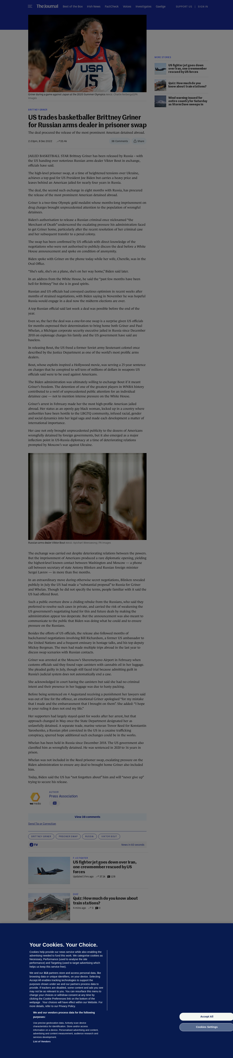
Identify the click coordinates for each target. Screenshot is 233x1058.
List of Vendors (42, 1041)
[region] (116, 990)
